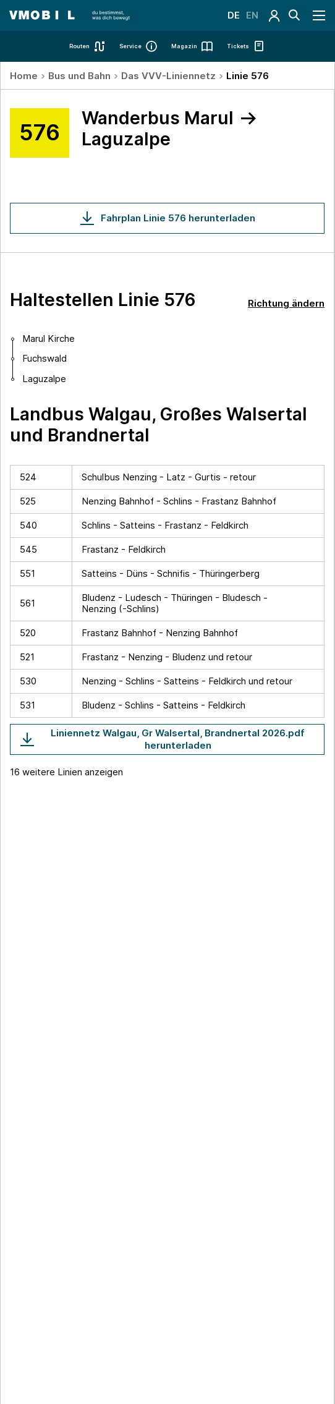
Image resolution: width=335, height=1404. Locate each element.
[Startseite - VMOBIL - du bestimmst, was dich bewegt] (69, 15)
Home (24, 76)
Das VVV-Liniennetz (168, 76)
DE (233, 15)
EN (252, 15)
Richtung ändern (286, 303)
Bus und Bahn (79, 76)
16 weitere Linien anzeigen (66, 772)
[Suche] (294, 15)
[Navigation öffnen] (319, 15)
